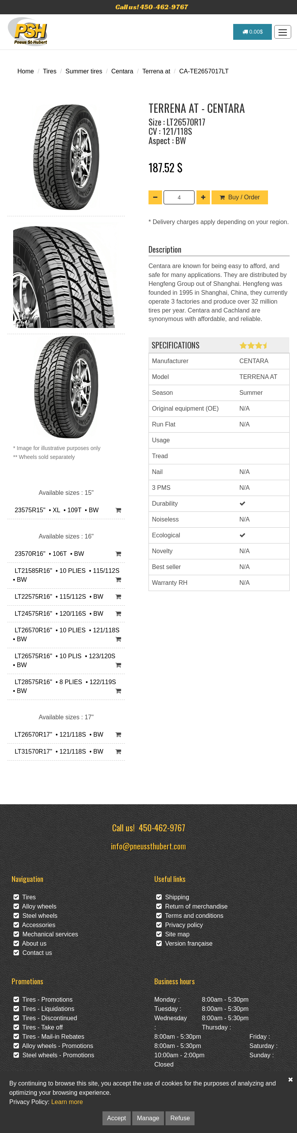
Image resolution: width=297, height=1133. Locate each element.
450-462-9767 (162, 827)
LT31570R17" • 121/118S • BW (57, 751)
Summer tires (83, 71)
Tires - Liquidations (44, 1009)
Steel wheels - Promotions (54, 1055)
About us (30, 943)
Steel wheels (36, 915)
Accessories (34, 925)
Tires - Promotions (43, 999)
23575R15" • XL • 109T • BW (55, 510)
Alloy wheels (35, 906)
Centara (122, 71)
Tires (49, 71)
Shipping (172, 897)
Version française (184, 943)
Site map (172, 934)
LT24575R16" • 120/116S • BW (57, 613)
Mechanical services (46, 934)
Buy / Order (239, 197)
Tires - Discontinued (45, 1018)
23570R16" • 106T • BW (47, 553)
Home (25, 71)
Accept (116, 1118)
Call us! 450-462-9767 (151, 6)
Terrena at (156, 71)
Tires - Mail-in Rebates (49, 1036)
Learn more (67, 1102)
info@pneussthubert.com (148, 846)
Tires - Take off (38, 1027)
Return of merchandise (192, 906)
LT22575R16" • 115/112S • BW (57, 596)
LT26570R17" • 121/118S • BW (57, 734)
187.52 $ (165, 167)
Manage (148, 1118)
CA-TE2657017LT (204, 71)
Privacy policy (179, 925)
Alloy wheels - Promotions (53, 1046)
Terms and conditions (190, 915)
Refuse (180, 1118)
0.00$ (252, 32)
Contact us (33, 953)
